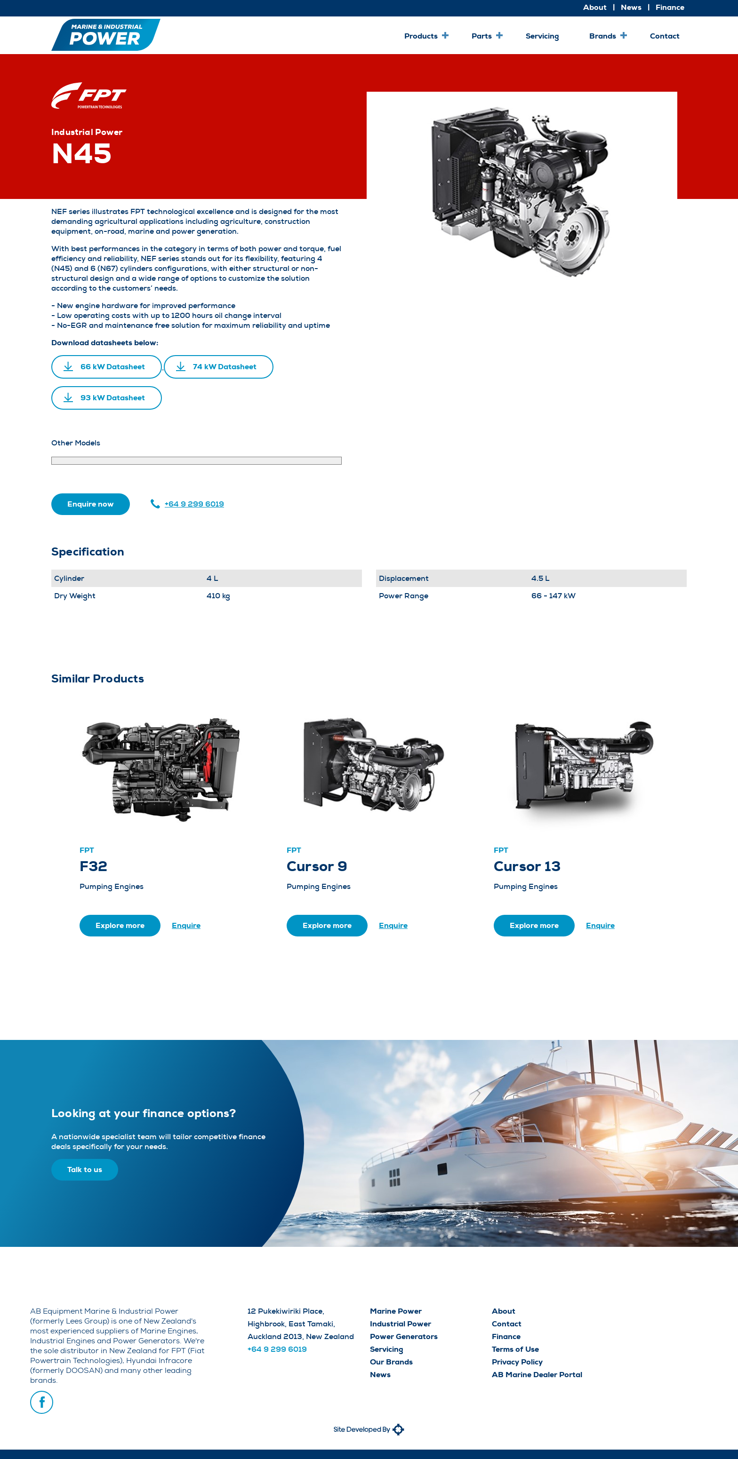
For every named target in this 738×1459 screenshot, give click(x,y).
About (595, 7)
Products (421, 36)
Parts (482, 36)
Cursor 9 (317, 866)
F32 (94, 866)
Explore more (120, 925)
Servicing (542, 36)
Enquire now (90, 504)
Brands (602, 36)
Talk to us (84, 1169)
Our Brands (391, 1362)
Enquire (186, 925)
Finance (670, 7)
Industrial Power (400, 1324)
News (631, 7)
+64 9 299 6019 (194, 504)
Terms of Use (515, 1349)
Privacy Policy (517, 1362)
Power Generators (404, 1336)
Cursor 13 (527, 866)
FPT (87, 850)
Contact (665, 36)
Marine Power (396, 1311)
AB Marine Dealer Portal (537, 1375)
